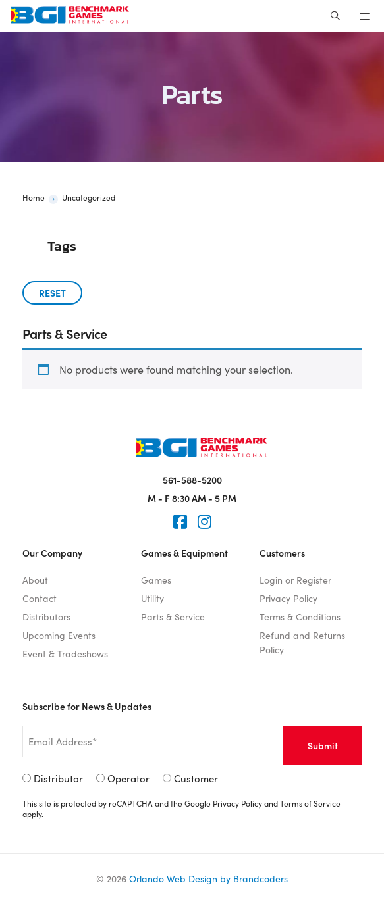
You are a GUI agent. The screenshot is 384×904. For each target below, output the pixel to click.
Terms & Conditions (300, 617)
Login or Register (295, 580)
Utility (152, 598)
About (35, 580)
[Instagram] (204, 522)
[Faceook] (180, 522)
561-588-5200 (192, 479)
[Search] (335, 15)
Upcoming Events (59, 635)
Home (33, 197)
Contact (39, 598)
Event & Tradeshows (65, 653)
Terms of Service (310, 803)
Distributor (58, 778)
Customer (196, 778)
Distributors (46, 617)
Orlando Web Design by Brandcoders (208, 878)
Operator (128, 778)
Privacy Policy (288, 598)
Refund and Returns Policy (302, 642)
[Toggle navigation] (366, 15)
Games (156, 580)
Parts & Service (173, 617)
